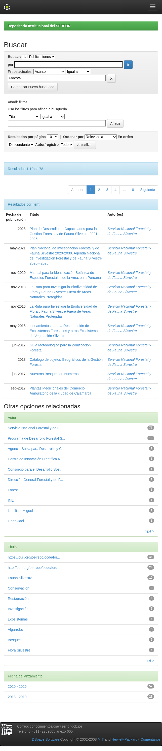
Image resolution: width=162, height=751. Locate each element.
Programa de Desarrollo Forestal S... (36, 438)
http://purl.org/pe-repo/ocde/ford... (34, 568)
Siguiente (147, 190)
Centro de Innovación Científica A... (35, 459)
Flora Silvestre (19, 650)
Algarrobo (15, 630)
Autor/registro (47, 145)
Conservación (18, 588)
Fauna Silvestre (20, 578)
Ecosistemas (18, 619)
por (11, 64)
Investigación (18, 609)
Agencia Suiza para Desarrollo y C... (36, 449)
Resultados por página (27, 137)
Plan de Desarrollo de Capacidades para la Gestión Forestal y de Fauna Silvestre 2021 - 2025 (65, 234)
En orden (125, 137)
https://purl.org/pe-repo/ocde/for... (34, 557)
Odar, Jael (16, 521)
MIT (101, 739)
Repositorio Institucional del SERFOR (39, 26)
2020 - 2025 (17, 686)
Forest (13, 490)
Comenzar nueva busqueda (32, 87)
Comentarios (150, 739)
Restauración (18, 599)
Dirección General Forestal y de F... (35, 480)
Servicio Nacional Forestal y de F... (35, 428)
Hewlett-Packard (124, 739)
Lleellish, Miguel (20, 511)
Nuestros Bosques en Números (54, 374)
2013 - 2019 (17, 697)
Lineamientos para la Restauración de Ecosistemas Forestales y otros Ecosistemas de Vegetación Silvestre (65, 331)
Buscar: (14, 57)
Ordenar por (73, 137)
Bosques (14, 640)
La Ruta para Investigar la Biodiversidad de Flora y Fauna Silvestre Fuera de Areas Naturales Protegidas (63, 292)
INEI (11, 500)
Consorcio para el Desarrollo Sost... (35, 469)
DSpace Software (45, 739)
